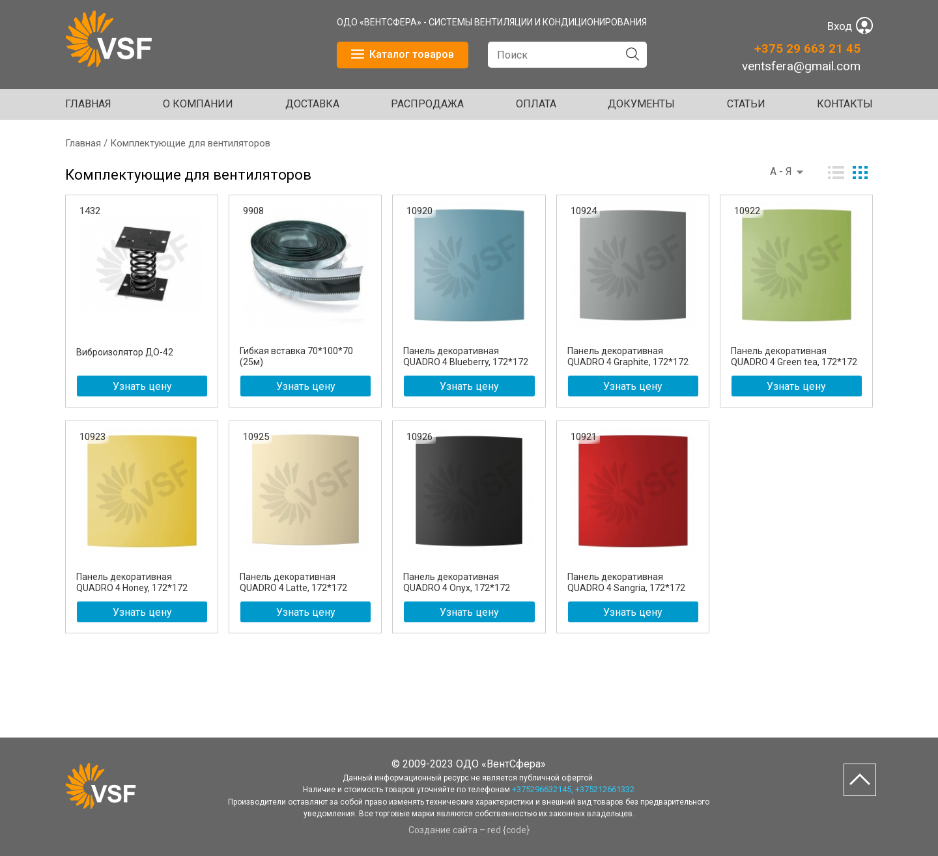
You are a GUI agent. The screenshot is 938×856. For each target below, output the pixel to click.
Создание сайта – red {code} (469, 830)
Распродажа (427, 104)
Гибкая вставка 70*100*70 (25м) (296, 356)
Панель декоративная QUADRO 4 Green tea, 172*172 (794, 356)
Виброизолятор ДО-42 (124, 352)
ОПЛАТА (536, 104)
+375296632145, (542, 789)
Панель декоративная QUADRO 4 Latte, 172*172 (293, 582)
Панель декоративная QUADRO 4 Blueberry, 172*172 (465, 356)
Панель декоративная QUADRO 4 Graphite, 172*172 (628, 356)
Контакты (845, 104)
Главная (88, 104)
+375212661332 (604, 789)
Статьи (746, 104)
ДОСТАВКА (312, 104)
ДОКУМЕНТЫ (641, 104)
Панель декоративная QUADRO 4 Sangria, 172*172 (626, 582)
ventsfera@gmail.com (801, 66)
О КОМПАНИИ (198, 104)
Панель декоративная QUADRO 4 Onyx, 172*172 (456, 582)
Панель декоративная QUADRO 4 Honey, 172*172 (132, 582)
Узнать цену (142, 386)
